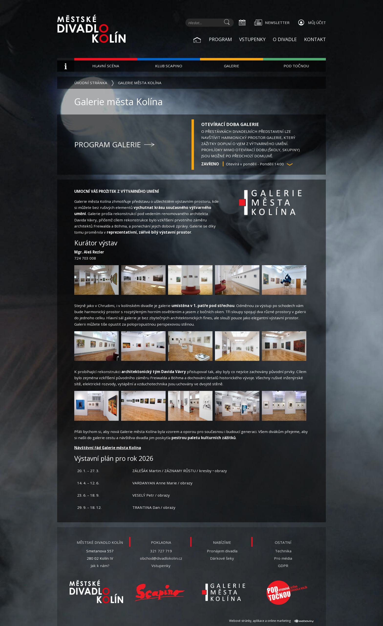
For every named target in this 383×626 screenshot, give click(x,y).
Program (220, 39)
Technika (283, 550)
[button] (290, 164)
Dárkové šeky (222, 558)
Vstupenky (252, 39)
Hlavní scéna (105, 65)
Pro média (283, 558)
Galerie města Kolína (139, 82)
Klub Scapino (168, 65)
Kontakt (315, 39)
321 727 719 (161, 550)
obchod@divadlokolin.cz (161, 558)
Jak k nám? (100, 565)
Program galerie (107, 144)
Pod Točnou (296, 65)
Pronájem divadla (222, 550)
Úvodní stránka (90, 82)
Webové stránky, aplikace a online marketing (271, 621)
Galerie (231, 65)
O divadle (285, 39)
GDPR (283, 565)
